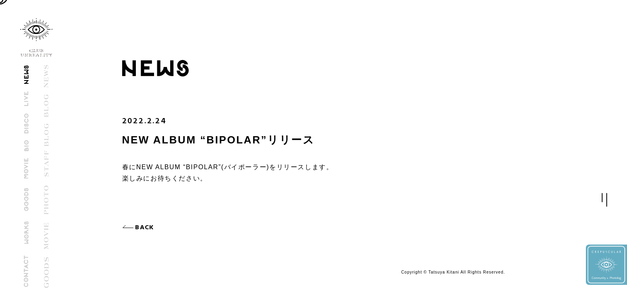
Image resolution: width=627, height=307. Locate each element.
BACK (147, 227)
